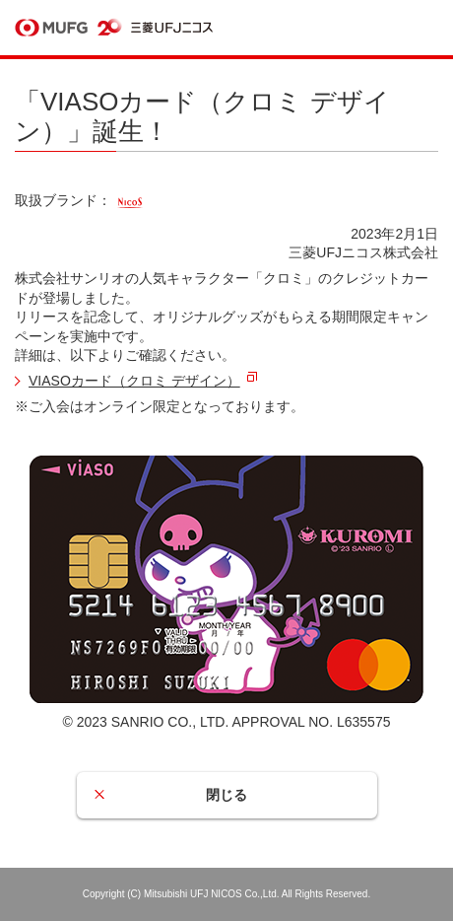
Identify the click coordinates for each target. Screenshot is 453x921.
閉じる (226, 795)
